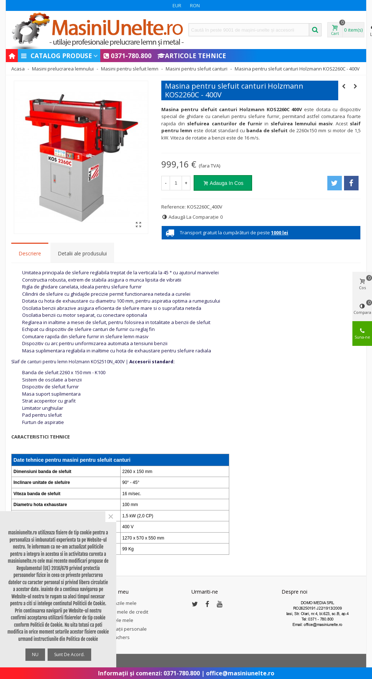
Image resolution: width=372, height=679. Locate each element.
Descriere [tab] (30, 253)
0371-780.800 (127, 55)
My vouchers (115, 637)
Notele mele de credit (124, 612)
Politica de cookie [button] (82, 639)
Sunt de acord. (69, 654)
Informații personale (124, 629)
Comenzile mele (119, 603)
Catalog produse (56, 55)
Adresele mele (117, 620)
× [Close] (111, 516)
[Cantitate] (176, 183)
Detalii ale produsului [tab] (82, 253)
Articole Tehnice (191, 55)
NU (35, 654)
